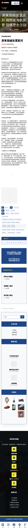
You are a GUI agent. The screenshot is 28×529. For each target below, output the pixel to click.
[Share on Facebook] (2, 242)
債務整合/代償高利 (14, 505)
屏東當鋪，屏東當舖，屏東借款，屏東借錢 (10, 222)
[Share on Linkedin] (13, 242)
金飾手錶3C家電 (11, 232)
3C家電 (7, 213)
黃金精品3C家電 (14, 507)
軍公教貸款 (14, 498)
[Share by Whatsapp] (16, 242)
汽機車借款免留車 (14, 502)
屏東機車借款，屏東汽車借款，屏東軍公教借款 (11, 219)
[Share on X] (5, 242)
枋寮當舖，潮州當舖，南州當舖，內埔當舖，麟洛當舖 (13, 229)
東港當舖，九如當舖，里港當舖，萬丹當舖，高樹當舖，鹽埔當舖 (9, 226)
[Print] (22, 242)
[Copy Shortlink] (24, 242)
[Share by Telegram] (18, 242)
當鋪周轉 (14, 383)
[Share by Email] (20, 242)
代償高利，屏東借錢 (15, 213)
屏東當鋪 (7, 210)
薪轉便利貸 (14, 500)
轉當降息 (4, 232)
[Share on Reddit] (9, 242)
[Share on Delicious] (11, 242)
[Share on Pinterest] (7, 242)
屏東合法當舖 (5, 216)
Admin (6, 207)
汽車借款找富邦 (14, 356)
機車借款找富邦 (14, 369)
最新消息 (13, 210)
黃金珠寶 (18, 232)
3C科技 (14, 330)
